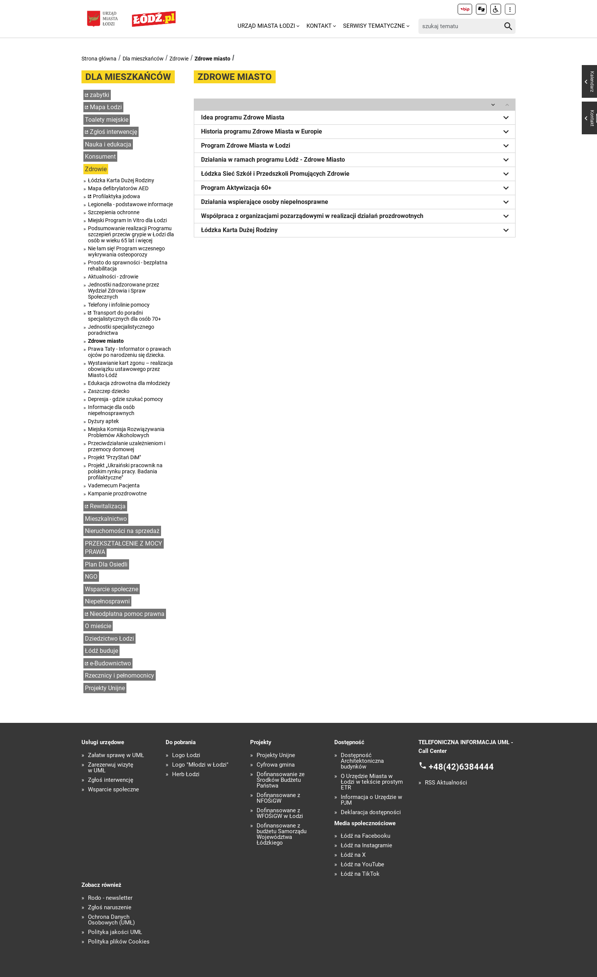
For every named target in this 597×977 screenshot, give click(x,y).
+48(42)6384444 (461, 767)
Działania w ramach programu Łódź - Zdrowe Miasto (356, 159)
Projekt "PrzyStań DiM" (114, 457)
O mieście (98, 626)
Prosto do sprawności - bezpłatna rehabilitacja (128, 265)
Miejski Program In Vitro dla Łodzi (127, 220)
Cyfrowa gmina (276, 765)
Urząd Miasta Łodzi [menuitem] (266, 25)
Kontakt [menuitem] (319, 25)
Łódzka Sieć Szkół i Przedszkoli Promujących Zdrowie (356, 174)
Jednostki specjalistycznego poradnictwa (121, 330)
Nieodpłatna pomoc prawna (127, 613)
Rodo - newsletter (110, 898)
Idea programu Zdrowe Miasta (356, 117)
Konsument (100, 156)
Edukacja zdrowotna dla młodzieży (129, 383)
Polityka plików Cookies (119, 942)
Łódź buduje (101, 650)
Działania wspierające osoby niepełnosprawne (356, 202)
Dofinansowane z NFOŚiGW (278, 798)
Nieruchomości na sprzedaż (122, 531)
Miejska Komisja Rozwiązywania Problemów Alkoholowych (126, 432)
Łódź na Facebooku (365, 836)
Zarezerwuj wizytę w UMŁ (110, 767)
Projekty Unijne (105, 688)
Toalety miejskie (106, 119)
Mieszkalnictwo (106, 518)
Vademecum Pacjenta (114, 485)
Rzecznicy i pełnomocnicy (119, 675)
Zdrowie (178, 59)
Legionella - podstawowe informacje (130, 204)
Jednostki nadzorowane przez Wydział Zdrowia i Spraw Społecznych (123, 291)
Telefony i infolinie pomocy (119, 305)
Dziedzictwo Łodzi (109, 638)
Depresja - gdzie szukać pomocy (125, 399)
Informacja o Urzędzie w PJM (371, 800)
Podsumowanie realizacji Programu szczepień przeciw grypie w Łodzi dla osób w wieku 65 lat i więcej (131, 234)
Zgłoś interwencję (113, 131)
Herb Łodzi (186, 774)
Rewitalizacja (108, 506)
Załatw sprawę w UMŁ (116, 755)
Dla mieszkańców (143, 59)
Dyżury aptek (103, 421)
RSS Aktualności (446, 783)
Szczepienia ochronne (113, 212)
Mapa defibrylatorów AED (118, 188)
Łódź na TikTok (360, 874)
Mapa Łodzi (106, 107)
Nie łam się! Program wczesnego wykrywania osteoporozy (126, 251)
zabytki (99, 95)
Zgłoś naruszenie (109, 907)
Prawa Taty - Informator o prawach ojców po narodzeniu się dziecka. (129, 352)
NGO (91, 576)
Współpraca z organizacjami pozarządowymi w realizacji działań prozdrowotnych (356, 216)
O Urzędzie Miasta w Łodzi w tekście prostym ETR (372, 782)
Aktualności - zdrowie (113, 277)
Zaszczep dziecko (108, 391)
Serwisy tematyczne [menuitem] (374, 25)
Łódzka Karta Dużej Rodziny (121, 180)
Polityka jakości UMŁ (115, 932)
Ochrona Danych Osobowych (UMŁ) (111, 920)
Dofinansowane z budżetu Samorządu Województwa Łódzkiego (281, 834)
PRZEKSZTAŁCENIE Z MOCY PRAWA (123, 548)
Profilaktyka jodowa (116, 196)
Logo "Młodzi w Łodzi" (200, 765)
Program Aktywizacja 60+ (356, 188)
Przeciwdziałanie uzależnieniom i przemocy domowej (126, 446)
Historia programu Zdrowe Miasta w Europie (356, 131)
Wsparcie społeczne (111, 589)
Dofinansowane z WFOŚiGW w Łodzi (280, 813)
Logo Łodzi (186, 755)
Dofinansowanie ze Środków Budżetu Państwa (281, 780)
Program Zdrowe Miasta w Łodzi (356, 145)
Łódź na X (353, 855)
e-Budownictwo (110, 663)
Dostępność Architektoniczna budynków (362, 761)
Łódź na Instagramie (366, 845)
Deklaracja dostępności (371, 812)
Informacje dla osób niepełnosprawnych (111, 410)
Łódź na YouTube (362, 864)
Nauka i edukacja (108, 144)
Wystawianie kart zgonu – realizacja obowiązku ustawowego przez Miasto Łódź (130, 369)
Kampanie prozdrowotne (117, 493)
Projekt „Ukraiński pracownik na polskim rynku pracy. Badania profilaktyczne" (125, 471)
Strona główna (99, 59)
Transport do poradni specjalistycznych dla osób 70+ (124, 316)
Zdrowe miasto (212, 59)
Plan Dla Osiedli (106, 564)
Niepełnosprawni (107, 601)
